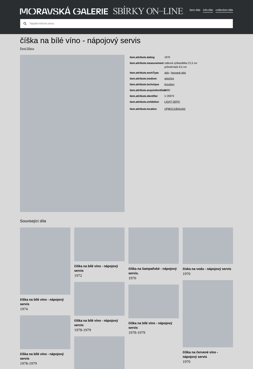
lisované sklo (178, 72)
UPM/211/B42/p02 (175, 109)
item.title (195, 10)
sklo (166, 72)
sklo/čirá (169, 78)
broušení (169, 84)
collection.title (224, 10)
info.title (208, 10)
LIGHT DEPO (172, 101)
